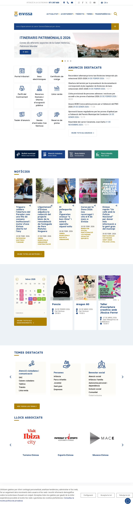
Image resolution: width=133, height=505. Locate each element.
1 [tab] (62, 61)
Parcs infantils (60, 380)
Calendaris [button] (30, 313)
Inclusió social (95, 389)
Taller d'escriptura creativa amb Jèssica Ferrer (109, 308)
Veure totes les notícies (28, 254)
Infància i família (96, 380)
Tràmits (22, 387)
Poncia (56, 304)
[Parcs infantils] (106, 154)
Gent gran (58, 386)
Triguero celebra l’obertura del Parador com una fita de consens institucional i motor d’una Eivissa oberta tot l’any (23, 219)
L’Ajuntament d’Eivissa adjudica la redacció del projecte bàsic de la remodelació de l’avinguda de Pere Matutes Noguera (45, 219)
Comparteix (30, 205)
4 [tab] (70, 61)
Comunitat (93, 392)
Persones (58, 372)
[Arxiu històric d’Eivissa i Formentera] (79, 154)
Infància (57, 376)
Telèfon (22, 384)
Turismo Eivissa (31, 455)
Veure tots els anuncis (81, 133)
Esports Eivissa (65, 455)
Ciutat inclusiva (95, 395)
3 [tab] (68, 61)
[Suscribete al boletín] (26, 154)
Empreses (58, 389)
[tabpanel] (66, 45)
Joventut (57, 383)
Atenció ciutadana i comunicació (29, 372)
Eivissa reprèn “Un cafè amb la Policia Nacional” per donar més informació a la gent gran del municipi (109, 218)
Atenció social (95, 376)
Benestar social (97, 372)
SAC (20, 377)
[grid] (30, 295)
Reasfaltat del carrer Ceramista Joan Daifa (86, 122)
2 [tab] (65, 61)
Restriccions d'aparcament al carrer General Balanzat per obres (37, 26)
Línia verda (23, 390)
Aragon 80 (82, 304)
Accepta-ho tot (106, 495)
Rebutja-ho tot (124, 495)
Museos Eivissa (100, 455)
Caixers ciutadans (26, 381)
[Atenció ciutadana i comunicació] (53, 154)
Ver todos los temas (27, 406)
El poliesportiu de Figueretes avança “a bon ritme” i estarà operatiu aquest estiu (65, 217)
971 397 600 (54, 3)
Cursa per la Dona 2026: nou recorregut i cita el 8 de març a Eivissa (87, 214)
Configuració (88, 495)
